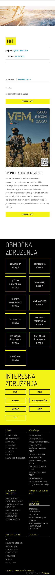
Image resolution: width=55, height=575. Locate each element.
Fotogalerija (11, 546)
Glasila (9, 559)
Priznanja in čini (13, 519)
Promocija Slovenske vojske (24, 173)
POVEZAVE (33, 535)
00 (10, 41)
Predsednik (11, 445)
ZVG (15, 392)
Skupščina (10, 442)
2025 (8, 88)
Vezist (15, 409)
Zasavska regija (36, 478)
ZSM (39, 392)
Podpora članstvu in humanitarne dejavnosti (38, 526)
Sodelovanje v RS (13, 510)
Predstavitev (11, 435)
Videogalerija (11, 549)
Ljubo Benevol (17, 50)
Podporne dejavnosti (34, 502)
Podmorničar (40, 400)
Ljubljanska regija (37, 454)
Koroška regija (35, 445)
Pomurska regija (36, 457)
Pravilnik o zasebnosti (16, 458)
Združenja (34, 430)
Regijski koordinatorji (39, 485)
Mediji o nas (11, 562)
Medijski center (13, 535)
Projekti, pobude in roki (38, 492)
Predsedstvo (11, 448)
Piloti (15, 400)
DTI (15, 417)
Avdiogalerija (12, 553)
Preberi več (27, 101)
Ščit (39, 409)
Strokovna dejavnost (11, 492)
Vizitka (8, 455)
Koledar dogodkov (14, 543)
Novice (9, 540)
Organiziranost (13, 439)
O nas (8, 430)
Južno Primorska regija (39, 442)
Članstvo (10, 451)
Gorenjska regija (36, 439)
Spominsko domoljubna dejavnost (34, 511)
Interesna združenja (38, 481)
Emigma (46, 573)
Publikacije (10, 556)
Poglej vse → (24, 79)
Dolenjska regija (36, 435)
